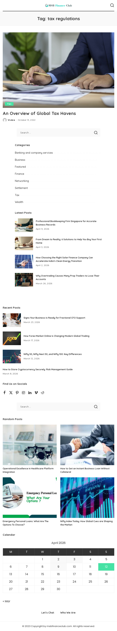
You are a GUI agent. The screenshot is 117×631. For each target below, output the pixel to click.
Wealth (19, 202)
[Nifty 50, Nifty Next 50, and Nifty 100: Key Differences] (12, 356)
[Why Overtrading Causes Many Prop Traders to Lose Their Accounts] (24, 280)
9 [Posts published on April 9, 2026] (58, 567)
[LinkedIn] (30, 393)
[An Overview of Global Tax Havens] (58, 70)
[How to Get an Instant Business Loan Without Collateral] (87, 445)
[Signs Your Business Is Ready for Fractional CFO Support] (12, 320)
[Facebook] (4, 393)
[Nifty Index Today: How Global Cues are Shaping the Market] (87, 497)
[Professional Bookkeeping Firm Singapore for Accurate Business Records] (24, 225)
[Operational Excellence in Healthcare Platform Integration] (30, 445)
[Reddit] (42, 393)
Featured (20, 166)
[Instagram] (23, 393)
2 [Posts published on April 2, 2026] (58, 559)
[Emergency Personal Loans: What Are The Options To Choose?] (30, 497)
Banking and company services (34, 152)
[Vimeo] (36, 393)
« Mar (6, 601)
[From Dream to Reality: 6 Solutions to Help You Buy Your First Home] (24, 243)
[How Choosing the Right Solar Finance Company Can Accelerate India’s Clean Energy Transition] (24, 261)
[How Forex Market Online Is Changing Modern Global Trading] (12, 338)
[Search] (112, 5)
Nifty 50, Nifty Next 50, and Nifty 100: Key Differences (53, 354)
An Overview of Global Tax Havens (39, 113)
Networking (22, 181)
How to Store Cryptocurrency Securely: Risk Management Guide (38, 369)
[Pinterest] (17, 393)
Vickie (11, 120)
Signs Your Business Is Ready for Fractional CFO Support (54, 317)
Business (20, 159)
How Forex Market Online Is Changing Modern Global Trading (56, 336)
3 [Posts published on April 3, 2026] (74, 559)
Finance (19, 173)
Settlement (21, 188)
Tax (9, 104)
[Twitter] (11, 393)
